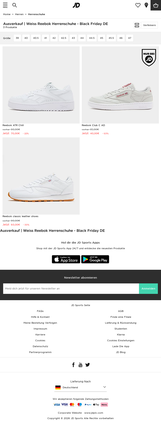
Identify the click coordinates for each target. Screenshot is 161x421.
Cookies (40, 340)
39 (17, 37)
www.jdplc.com (93, 412)
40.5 (36, 37)
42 (54, 37)
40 (26, 37)
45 (101, 37)
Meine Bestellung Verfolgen (40, 322)
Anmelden (148, 288)
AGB (120, 311)
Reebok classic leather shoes (20, 216)
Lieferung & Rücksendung (120, 322)
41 (45, 37)
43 (73, 37)
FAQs (40, 311)
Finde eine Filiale (120, 316)
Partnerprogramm (40, 352)
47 (129, 37)
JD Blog (121, 352)
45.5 (111, 37)
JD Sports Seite (80, 305)
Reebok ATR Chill (13, 125)
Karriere (40, 334)
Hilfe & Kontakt (40, 316)
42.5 (63, 37)
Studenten (120, 328)
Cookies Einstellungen (120, 340)
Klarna (121, 334)
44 (82, 37)
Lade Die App (120, 346)
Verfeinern (149, 25)
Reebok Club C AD (93, 125)
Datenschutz (40, 346)
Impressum (40, 328)
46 (121, 37)
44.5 (92, 37)
